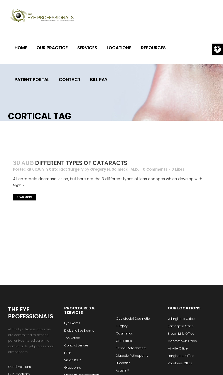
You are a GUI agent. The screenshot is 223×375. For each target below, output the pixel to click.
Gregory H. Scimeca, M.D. (114, 169)
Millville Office (178, 348)
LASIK (68, 353)
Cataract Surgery (66, 169)
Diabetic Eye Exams (79, 330)
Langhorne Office (181, 356)
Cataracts (124, 341)
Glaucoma (72, 367)
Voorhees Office (180, 363)
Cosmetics (124, 333)
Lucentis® (123, 363)
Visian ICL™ (72, 360)
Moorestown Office (182, 341)
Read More (24, 197)
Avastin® (122, 370)
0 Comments (155, 169)
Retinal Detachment (131, 348)
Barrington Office (181, 326)
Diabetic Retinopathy (132, 355)
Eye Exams (72, 323)
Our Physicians (19, 367)
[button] (217, 49)
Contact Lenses (76, 345)
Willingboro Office (181, 319)
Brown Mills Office (181, 333)
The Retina (72, 338)
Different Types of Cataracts (81, 163)
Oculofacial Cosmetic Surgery (133, 322)
